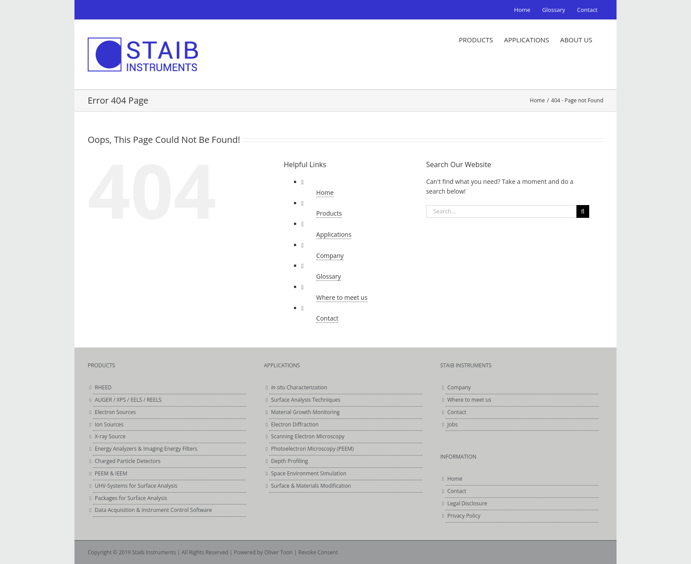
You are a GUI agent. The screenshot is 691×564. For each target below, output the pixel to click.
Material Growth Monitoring (305, 412)
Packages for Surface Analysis (131, 498)
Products (329, 213)
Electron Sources (115, 412)
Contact (327, 318)
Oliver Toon (278, 552)
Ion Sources (109, 424)
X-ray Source (110, 436)
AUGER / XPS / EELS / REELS (128, 399)
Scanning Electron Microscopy (308, 436)
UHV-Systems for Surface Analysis (136, 485)
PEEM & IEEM (111, 473)
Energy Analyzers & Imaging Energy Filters (146, 448)
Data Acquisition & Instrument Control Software (153, 510)
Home (325, 192)
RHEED (103, 387)
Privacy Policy (463, 515)
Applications (334, 234)
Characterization (299, 387)
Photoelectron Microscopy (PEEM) (312, 448)
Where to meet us (342, 297)
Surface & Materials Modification (311, 485)
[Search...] (501, 211)
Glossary (328, 276)
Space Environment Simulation (308, 473)
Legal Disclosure (467, 503)
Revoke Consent (318, 552)
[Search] (582, 211)
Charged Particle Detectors (127, 461)
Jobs (452, 424)
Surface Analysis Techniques (305, 399)
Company (330, 255)
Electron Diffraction (295, 424)
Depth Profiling (289, 461)
